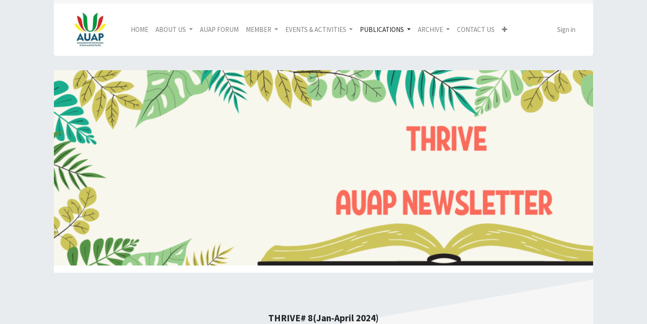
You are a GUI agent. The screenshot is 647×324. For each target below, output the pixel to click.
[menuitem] (139, 30)
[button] (504, 30)
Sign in (566, 29)
